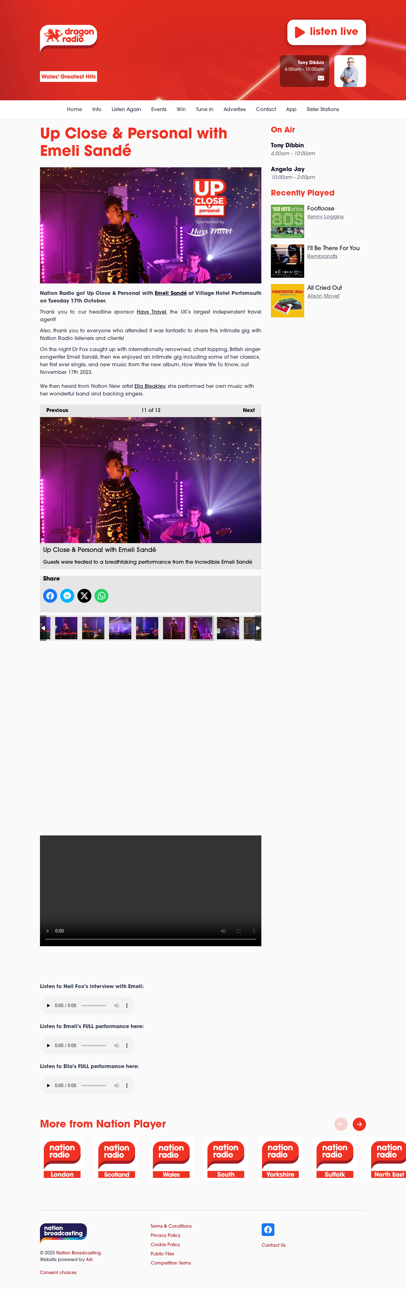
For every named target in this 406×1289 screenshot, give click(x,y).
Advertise (235, 109)
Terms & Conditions (171, 1226)
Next (246, 408)
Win (181, 109)
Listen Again (126, 109)
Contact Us (273, 1245)
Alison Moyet (323, 296)
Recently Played (303, 193)
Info (97, 109)
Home (74, 109)
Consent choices (58, 1273)
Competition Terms (171, 1263)
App (291, 109)
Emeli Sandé (171, 293)
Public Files (162, 1254)
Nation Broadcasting (78, 1253)
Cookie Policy (165, 1245)
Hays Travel (151, 312)
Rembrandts (322, 256)
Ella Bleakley (149, 386)
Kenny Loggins (325, 217)
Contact (266, 109)
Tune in (204, 109)
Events (159, 109)
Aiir (89, 1260)
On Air (283, 130)
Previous (54, 408)
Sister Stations (323, 109)
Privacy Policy (165, 1235)
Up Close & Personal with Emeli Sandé (66, 628)
